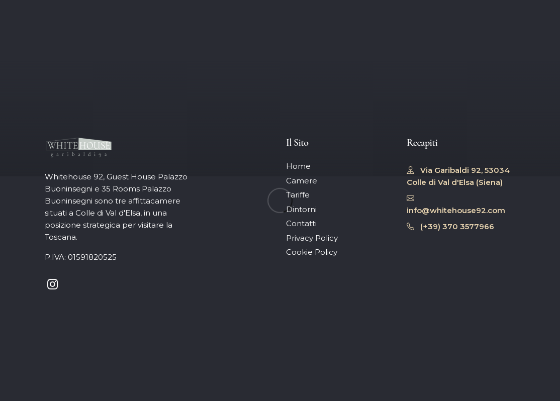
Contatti (301, 223)
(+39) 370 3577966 (450, 226)
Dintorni (301, 209)
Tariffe (298, 194)
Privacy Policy (312, 238)
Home (298, 166)
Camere (301, 180)
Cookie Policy (311, 252)
